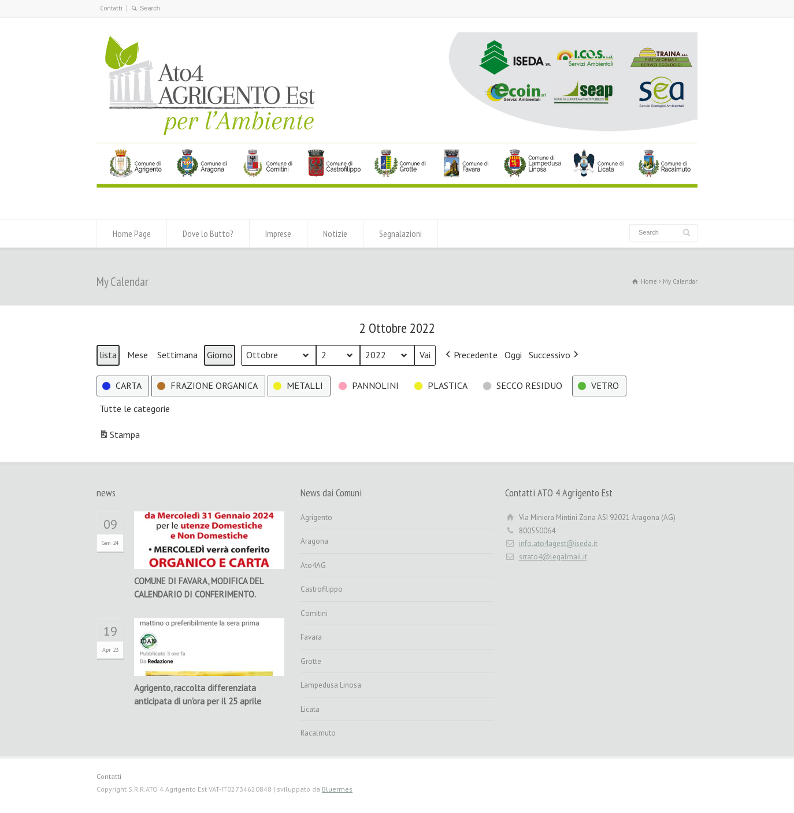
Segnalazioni (400, 233)
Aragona (314, 541)
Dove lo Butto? (208, 233)
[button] (470, 355)
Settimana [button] (177, 355)
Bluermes (337, 789)
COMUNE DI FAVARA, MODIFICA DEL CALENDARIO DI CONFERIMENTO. (198, 588)
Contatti (111, 8)
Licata (310, 709)
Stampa (119, 436)
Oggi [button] (513, 355)
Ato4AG (313, 565)
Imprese (278, 233)
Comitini (314, 613)
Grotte (310, 661)
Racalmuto (318, 733)
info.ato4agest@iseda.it (558, 543)
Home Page (132, 233)
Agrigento (316, 517)
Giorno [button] (219, 355)
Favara (311, 637)
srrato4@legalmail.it (553, 557)
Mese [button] (137, 355)
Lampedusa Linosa (330, 685)
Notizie (335, 233)
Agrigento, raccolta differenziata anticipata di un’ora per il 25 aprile (197, 694)
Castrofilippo (321, 589)
